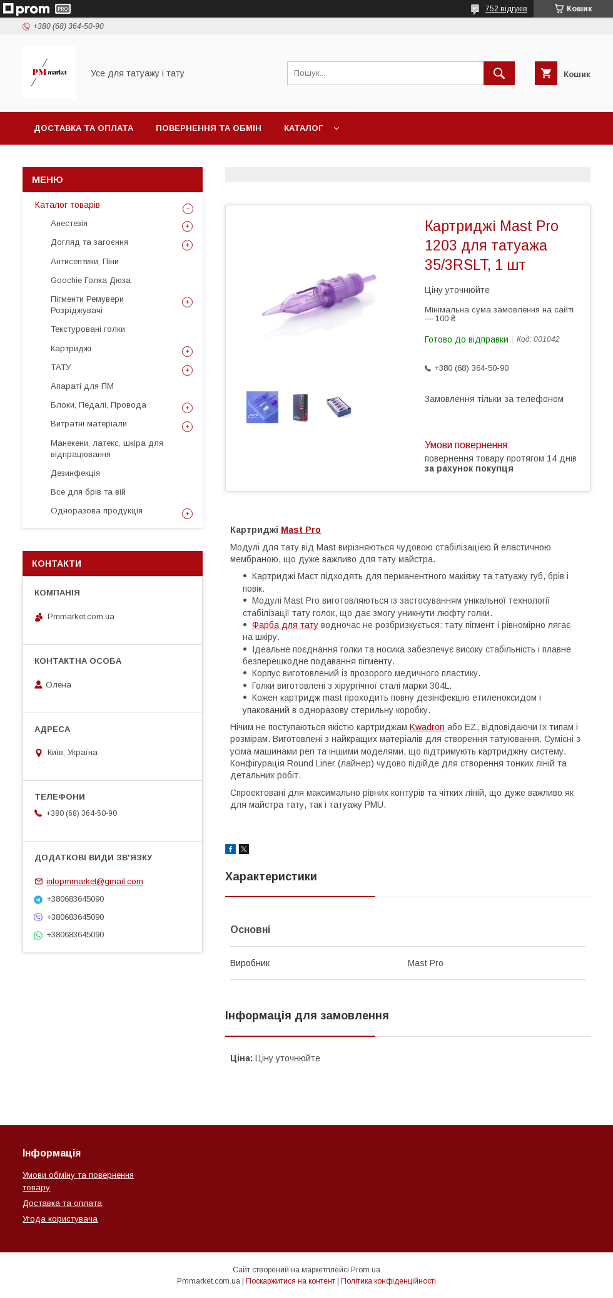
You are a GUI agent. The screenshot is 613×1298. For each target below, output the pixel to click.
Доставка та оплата (83, 128)
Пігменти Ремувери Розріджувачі (87, 304)
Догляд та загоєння (89, 242)
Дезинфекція (75, 473)
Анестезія (69, 223)
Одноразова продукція (97, 510)
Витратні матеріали (89, 423)
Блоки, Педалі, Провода (98, 404)
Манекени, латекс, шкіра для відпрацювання (107, 448)
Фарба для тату (285, 625)
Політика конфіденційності (388, 1281)
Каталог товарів (67, 205)
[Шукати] (499, 73)
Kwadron (427, 727)
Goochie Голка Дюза (91, 280)
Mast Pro (301, 530)
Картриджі (71, 348)
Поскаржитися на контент (290, 1281)
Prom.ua (365, 1269)
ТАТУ (61, 367)
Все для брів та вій (88, 492)
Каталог (303, 128)
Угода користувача (60, 1218)
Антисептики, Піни (85, 261)
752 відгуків (506, 8)
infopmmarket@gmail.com (94, 881)
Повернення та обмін (208, 128)
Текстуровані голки (88, 329)
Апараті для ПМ (82, 386)
